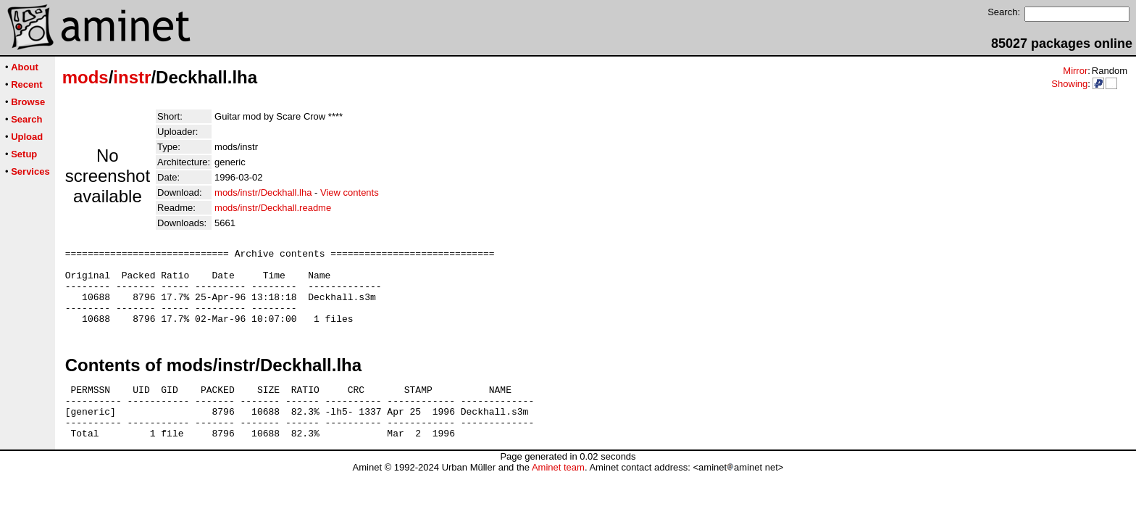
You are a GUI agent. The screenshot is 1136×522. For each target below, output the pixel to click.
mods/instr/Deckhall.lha (263, 192)
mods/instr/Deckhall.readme (272, 207)
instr (132, 77)
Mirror (1075, 70)
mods (85, 77)
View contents (349, 192)
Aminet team (558, 493)
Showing (1069, 83)
